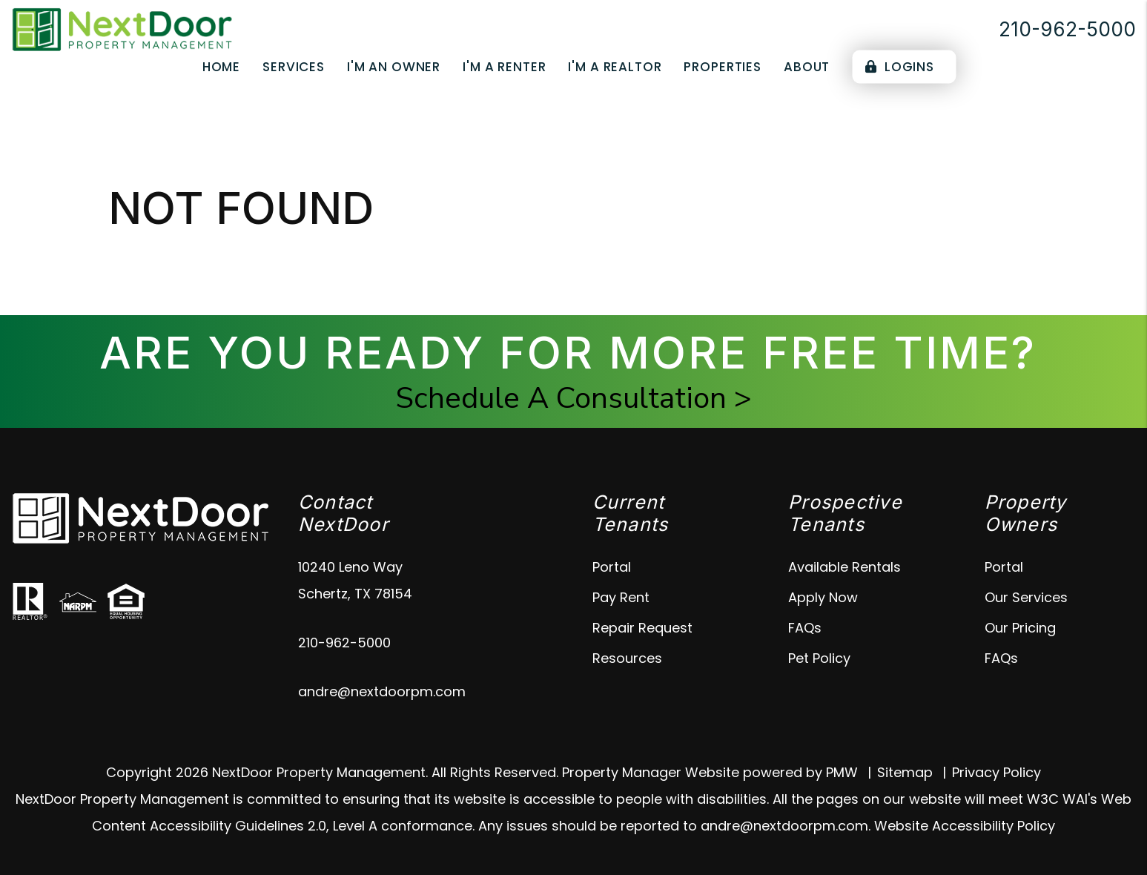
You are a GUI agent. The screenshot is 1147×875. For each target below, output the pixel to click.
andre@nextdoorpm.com (382, 691)
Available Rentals (844, 567)
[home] (122, 28)
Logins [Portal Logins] (899, 67)
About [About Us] (807, 67)
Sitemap (905, 772)
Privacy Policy (996, 772)
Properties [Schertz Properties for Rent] (722, 67)
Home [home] (221, 67)
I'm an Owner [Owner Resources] (393, 67)
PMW (842, 772)
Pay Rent (620, 597)
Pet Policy (819, 658)
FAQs (805, 627)
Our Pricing (1020, 627)
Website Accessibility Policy (964, 825)
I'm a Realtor (614, 67)
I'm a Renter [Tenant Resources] (504, 67)
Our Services (1026, 597)
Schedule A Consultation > (573, 398)
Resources (627, 658)
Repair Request (642, 627)
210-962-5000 (1067, 29)
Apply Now (823, 597)
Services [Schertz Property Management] (293, 67)
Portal (611, 567)
